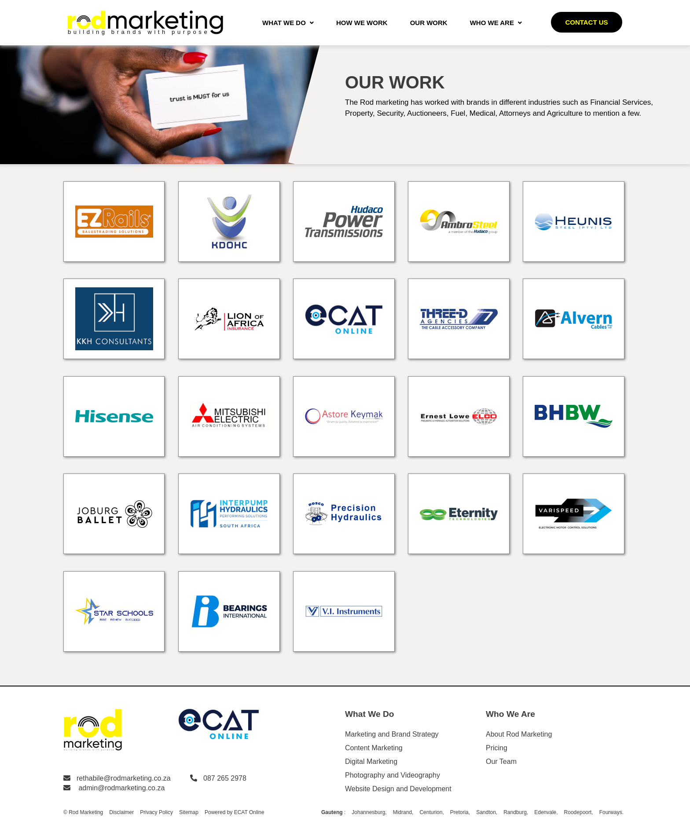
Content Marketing (374, 748)
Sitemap (188, 812)
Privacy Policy (156, 812)
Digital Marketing (371, 761)
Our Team (501, 761)
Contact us (586, 22)
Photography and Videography (392, 775)
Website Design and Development (398, 789)
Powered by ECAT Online (234, 812)
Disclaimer (121, 812)
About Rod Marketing (519, 734)
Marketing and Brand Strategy (392, 734)
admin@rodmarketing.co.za (121, 788)
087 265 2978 (224, 778)
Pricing (496, 748)
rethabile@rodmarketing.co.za (124, 778)
